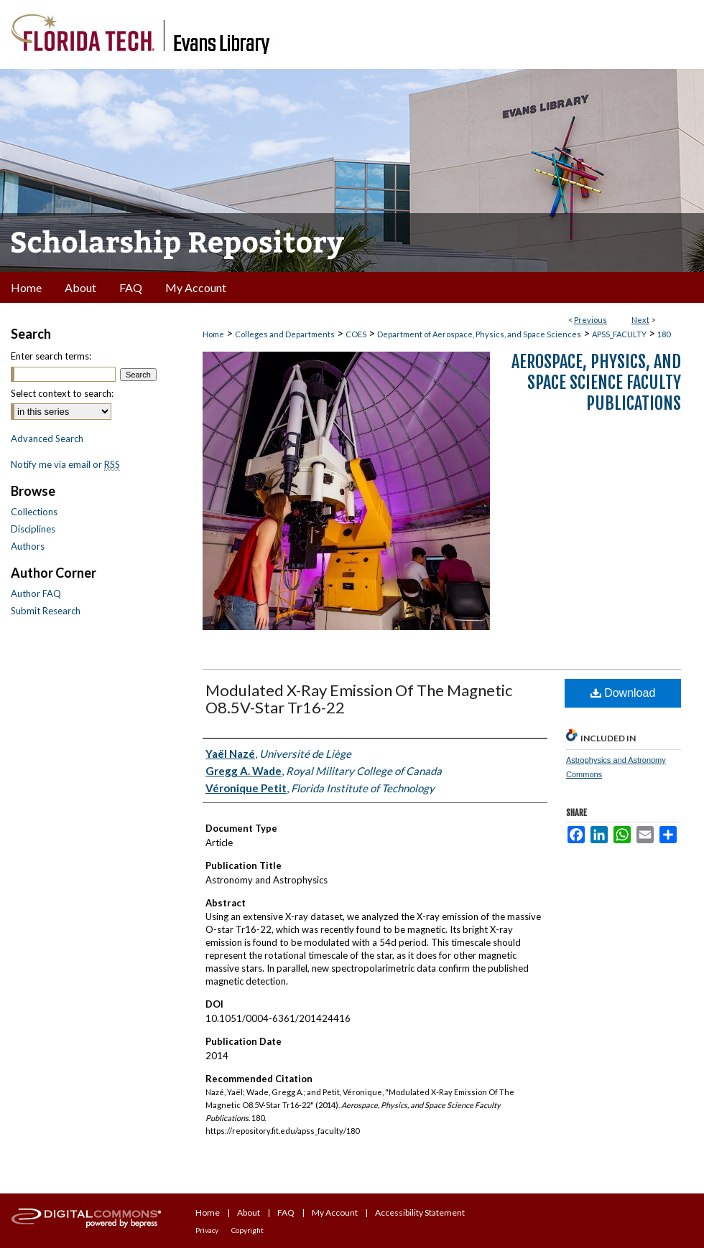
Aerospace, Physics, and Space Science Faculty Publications (596, 382)
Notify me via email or (65, 464)
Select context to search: (62, 393)
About (248, 1212)
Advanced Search (47, 438)
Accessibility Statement (420, 1212)
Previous (590, 319)
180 (663, 334)
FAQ (286, 1212)
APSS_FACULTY (619, 334)
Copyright (247, 1230)
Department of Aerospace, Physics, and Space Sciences (479, 334)
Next (640, 319)
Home (213, 334)
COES (356, 334)
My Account (335, 1212)
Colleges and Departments (285, 334)
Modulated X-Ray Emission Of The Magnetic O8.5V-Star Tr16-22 (358, 698)
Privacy (206, 1230)
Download (623, 693)
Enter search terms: (51, 356)
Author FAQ (36, 593)
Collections (34, 511)
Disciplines (33, 529)
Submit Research (45, 610)
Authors (28, 546)
